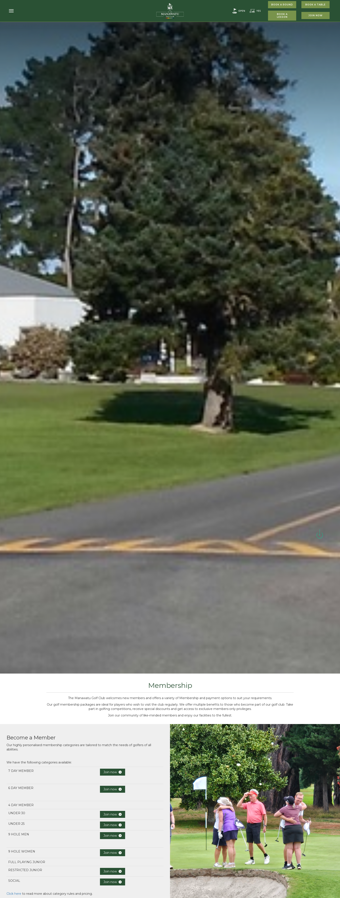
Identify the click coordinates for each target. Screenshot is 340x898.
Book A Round (282, 4)
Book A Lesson (282, 15)
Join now (112, 772)
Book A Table (315, 4)
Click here (14, 894)
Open (242, 10)
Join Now (315, 15)
